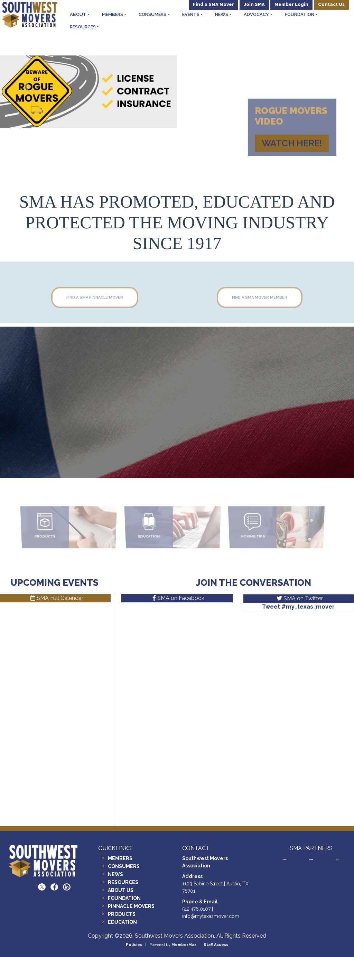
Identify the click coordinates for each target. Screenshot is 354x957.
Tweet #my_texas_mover (298, 606)
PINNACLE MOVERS (131, 906)
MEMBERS (120, 858)
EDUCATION (122, 922)
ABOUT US (120, 890)
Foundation (299, 14)
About (78, 14)
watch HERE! (292, 143)
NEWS (115, 874)
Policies (134, 944)
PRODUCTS (122, 914)
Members (112, 14)
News (221, 14)
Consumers (152, 14)
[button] (26, 86)
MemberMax (183, 944)
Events (190, 14)
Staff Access (216, 944)
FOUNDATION (124, 898)
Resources (83, 26)
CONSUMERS (124, 866)
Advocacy (256, 14)
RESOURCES (123, 882)
